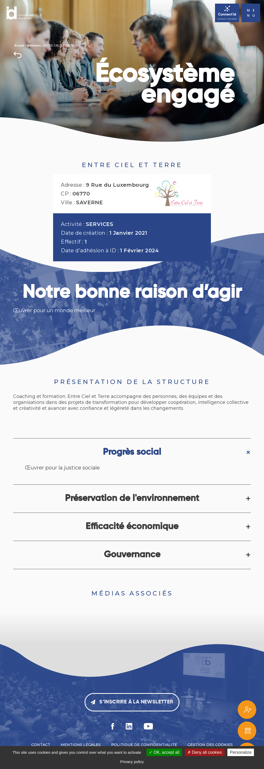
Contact (40, 744)
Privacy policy (132, 761)
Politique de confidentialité (144, 744)
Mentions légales (81, 744)
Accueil (19, 45)
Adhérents (34, 45)
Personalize (241, 752)
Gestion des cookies (210, 744)
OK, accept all (164, 752)
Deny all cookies (204, 752)
